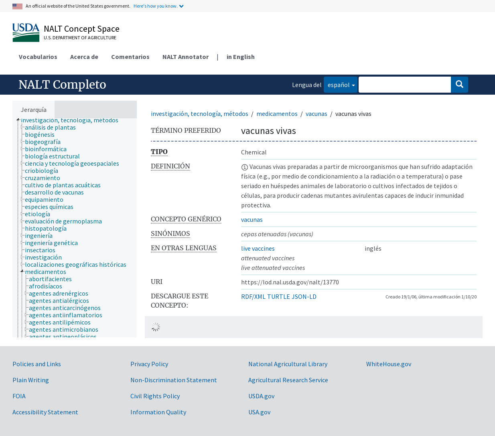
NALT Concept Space (82, 28)
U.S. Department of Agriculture (80, 37)
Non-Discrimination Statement (173, 380)
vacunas (316, 114)
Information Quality (158, 412)
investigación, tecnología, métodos (199, 114)
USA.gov (259, 412)
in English (241, 57)
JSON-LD (304, 296)
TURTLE (278, 296)
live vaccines (258, 248)
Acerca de (84, 57)
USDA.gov (261, 396)
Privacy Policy (149, 364)
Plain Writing (30, 380)
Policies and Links (36, 364)
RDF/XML (253, 296)
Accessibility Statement (45, 412)
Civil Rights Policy (155, 396)
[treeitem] (73, 120)
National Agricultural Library (287, 364)
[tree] (74, 227)
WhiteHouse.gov (388, 364)
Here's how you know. (156, 6)
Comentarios (130, 57)
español (337, 84)
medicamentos (277, 114)
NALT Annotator (185, 57)
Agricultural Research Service (288, 380)
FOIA (19, 396)
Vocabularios (38, 57)
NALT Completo (62, 84)
